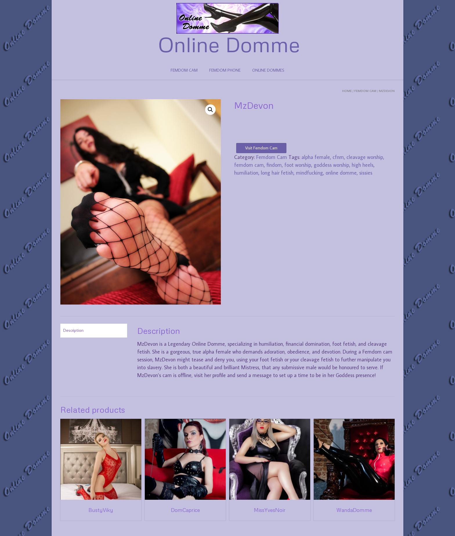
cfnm (338, 157)
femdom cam (249, 165)
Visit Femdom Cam (261, 148)
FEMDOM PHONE (225, 70)
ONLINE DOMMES (268, 70)
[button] (210, 109)
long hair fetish (277, 172)
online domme (341, 172)
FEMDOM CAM (184, 70)
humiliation (246, 172)
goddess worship (331, 165)
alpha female (315, 157)
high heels (362, 165)
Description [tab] (73, 330)
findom (274, 165)
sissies (365, 172)
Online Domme (229, 44)
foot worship (297, 165)
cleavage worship (364, 157)
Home (347, 91)
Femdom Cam (365, 91)
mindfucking (309, 172)
